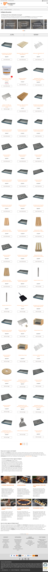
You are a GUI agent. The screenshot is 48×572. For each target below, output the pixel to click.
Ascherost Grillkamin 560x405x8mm (7, 356)
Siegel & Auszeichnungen (30, 543)
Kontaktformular (29, 457)
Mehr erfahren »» (4, 496)
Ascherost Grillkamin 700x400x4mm (38, 381)
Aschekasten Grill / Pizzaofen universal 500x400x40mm (7, 181)
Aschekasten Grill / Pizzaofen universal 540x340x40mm (22, 181)
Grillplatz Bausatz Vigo (23, 356)
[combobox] (24, 7)
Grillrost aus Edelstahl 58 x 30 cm (38, 54)
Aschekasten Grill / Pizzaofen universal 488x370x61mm (7, 54)
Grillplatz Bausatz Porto (38, 331)
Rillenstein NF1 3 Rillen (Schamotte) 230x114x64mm (7, 231)
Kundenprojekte (42, 544)
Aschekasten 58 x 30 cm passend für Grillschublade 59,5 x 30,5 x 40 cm (38, 79)
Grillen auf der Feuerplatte (42, 546)
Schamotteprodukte (18, 540)
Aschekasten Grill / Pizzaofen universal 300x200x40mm (38, 106)
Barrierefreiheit (6, 548)
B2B (30, 546)
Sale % (18, 550)
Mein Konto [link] (45, 0)
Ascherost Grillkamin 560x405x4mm (7, 256)
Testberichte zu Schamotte (42, 542)
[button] (1, 3)
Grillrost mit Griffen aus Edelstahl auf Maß (22, 332)
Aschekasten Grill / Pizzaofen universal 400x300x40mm (22, 131)
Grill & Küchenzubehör (8, 9)
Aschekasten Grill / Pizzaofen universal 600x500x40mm (38, 206)
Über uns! (30, 541)
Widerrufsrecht (6, 547)
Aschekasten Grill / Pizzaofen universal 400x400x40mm (38, 131)
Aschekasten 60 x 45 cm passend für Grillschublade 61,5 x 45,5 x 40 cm (22, 407)
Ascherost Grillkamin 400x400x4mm (38, 156)
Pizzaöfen (18, 545)
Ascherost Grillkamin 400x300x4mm (7, 156)
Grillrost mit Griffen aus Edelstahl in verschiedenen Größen (7, 106)
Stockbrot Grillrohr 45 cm (6, 306)
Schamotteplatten (18, 541)
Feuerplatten (18, 546)
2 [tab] (24, 30)
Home (2, 9)
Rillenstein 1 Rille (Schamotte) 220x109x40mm (22, 106)
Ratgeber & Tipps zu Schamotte (42, 541)
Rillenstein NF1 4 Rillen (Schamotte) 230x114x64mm (38, 231)
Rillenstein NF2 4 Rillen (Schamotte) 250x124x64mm (7, 282)
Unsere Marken (30, 545)
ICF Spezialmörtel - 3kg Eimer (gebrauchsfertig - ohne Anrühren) (7, 79)
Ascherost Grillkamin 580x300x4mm (22, 79)
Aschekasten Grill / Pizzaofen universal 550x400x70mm (7, 332)
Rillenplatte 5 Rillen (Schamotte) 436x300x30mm (22, 54)
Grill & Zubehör (18, 548)
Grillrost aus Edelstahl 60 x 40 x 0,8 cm (38, 356)
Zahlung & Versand (5, 542)
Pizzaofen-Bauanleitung (42, 543)
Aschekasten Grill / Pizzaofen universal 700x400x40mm (22, 282)
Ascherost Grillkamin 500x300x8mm (38, 181)
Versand (27, 534)
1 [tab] (23, 30)
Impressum (6, 545)
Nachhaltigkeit (30, 542)
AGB (6, 543)
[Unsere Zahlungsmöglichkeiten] (24, 557)
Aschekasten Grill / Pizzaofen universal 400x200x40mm (7, 131)
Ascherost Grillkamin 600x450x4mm (7, 407)
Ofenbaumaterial (18, 542)
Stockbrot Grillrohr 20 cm (38, 281)
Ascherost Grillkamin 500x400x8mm (22, 206)
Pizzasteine (18, 543)
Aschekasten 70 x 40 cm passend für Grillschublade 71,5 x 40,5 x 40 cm (22, 382)
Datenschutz (5, 546)
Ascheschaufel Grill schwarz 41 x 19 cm (22, 307)
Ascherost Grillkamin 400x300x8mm (22, 156)
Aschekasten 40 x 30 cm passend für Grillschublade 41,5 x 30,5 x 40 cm (6, 432)
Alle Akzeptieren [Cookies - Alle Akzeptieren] (5, 570)
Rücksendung (5, 541)
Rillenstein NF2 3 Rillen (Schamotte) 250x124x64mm (38, 256)
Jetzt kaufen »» (20, 496)
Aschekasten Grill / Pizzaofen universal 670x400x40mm (22, 256)
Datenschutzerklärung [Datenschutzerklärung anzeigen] (25, 570)
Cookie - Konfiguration (15, 570)
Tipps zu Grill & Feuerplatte (42, 548)
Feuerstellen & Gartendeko (18, 549)
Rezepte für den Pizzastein (42, 545)
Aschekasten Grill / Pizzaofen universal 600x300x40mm (7, 206)
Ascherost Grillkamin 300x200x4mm (38, 432)
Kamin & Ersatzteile (17, 547)
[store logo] (9, 4)
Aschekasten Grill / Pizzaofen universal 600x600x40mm (22, 231)
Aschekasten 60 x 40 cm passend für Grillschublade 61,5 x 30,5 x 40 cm (38, 407)
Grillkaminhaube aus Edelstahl (22, 431)
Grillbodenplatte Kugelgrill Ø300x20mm (7, 381)
